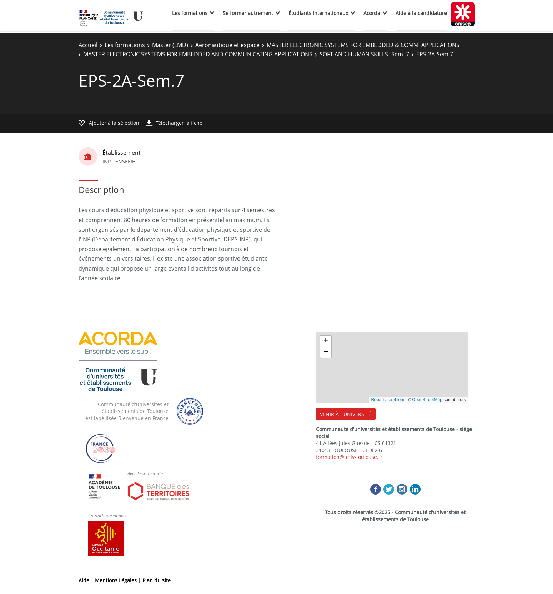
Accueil (88, 45)
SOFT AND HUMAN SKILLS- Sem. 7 (364, 54)
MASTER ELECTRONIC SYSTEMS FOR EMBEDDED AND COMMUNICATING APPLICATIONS (197, 54)
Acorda (371, 13)
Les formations (189, 13)
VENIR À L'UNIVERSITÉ (345, 414)
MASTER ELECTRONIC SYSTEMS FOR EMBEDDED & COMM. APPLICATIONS (363, 45)
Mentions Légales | (118, 580)
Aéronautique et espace (227, 45)
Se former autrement (248, 13)
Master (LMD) (170, 45)
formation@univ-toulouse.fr (349, 457)
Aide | (87, 580)
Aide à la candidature (421, 13)
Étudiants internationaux (318, 13)
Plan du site (156, 580)
